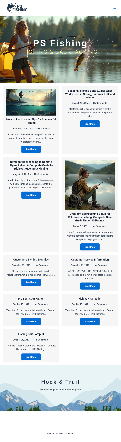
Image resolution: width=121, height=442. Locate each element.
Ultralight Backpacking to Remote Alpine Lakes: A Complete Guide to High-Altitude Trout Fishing (31, 165)
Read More (31, 149)
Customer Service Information (90, 259)
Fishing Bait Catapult (31, 334)
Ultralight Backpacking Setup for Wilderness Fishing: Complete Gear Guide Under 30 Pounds (90, 217)
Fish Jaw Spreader (90, 298)
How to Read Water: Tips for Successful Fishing (31, 121)
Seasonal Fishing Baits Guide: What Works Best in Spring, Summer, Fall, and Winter (90, 94)
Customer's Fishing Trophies (31, 259)
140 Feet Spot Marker (30, 298)
